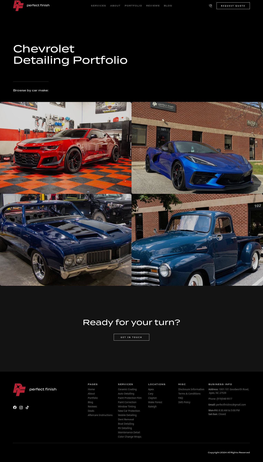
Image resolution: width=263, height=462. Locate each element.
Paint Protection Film (130, 397)
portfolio (133, 5)
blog (168, 5)
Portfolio (93, 397)
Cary (150, 393)
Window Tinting (127, 406)
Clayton (152, 397)
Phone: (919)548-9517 (220, 398)
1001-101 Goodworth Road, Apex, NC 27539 (228, 391)
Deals (91, 410)
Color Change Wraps (129, 436)
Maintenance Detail (129, 432)
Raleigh (152, 406)
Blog (90, 402)
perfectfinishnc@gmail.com (227, 404)
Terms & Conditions (189, 393)
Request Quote (233, 5)
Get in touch (131, 337)
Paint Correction (127, 402)
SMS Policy (184, 402)
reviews (153, 5)
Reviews (92, 406)
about (115, 5)
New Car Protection (129, 410)
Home (91, 389)
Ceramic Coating (127, 389)
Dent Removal (126, 419)
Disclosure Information (191, 389)
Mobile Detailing (127, 415)
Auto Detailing (126, 393)
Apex (151, 389)
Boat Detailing (126, 423)
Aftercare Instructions (100, 415)
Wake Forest (155, 402)
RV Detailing (125, 428)
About (91, 393)
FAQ (180, 397)
